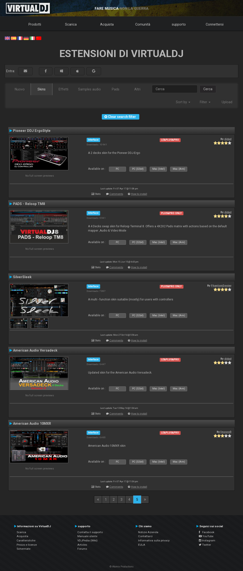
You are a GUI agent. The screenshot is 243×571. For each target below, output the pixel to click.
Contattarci (145, 536)
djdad (227, 139)
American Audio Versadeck (35, 350)
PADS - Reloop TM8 (29, 204)
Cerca (207, 89)
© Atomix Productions (122, 566)
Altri (137, 89)
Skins (41, 89)
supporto (179, 24)
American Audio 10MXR (32, 423)
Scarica (71, 24)
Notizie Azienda (148, 532)
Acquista (107, 24)
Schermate (23, 548)
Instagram (207, 540)
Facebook (206, 532)
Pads (115, 89)
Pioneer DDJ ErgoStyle (32, 131)
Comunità (142, 24)
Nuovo (20, 89)
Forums (82, 548)
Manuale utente (87, 536)
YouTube (206, 536)
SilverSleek (22, 277)
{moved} (225, 431)
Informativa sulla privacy (154, 540)
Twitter (205, 544)
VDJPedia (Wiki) (87, 540)
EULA (141, 544)
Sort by (183, 102)
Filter (205, 102)
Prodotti (34, 24)
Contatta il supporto (90, 532)
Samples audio (89, 89)
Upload (227, 102)
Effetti (63, 89)
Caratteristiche (26, 540)
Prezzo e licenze (27, 544)
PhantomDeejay (221, 285)
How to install (139, 194)
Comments (116, 194)
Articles (82, 544)
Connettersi (215, 24)
